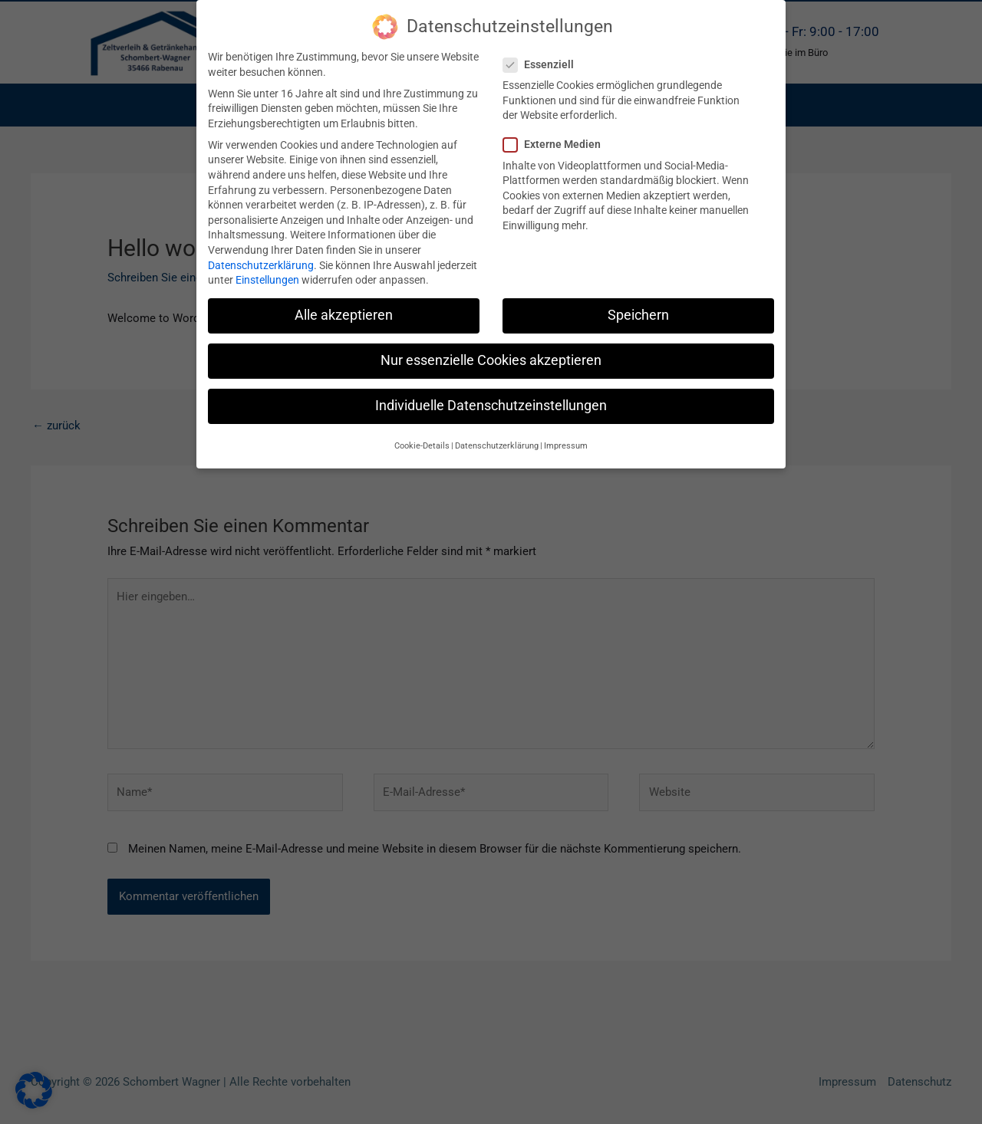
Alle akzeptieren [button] (344, 315)
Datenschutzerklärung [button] (497, 446)
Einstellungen (267, 280)
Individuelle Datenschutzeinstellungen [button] (491, 405)
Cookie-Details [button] (422, 446)
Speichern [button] (638, 315)
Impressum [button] (566, 446)
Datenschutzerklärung (261, 265)
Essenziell (543, 65)
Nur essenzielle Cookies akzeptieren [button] (491, 360)
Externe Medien (557, 144)
